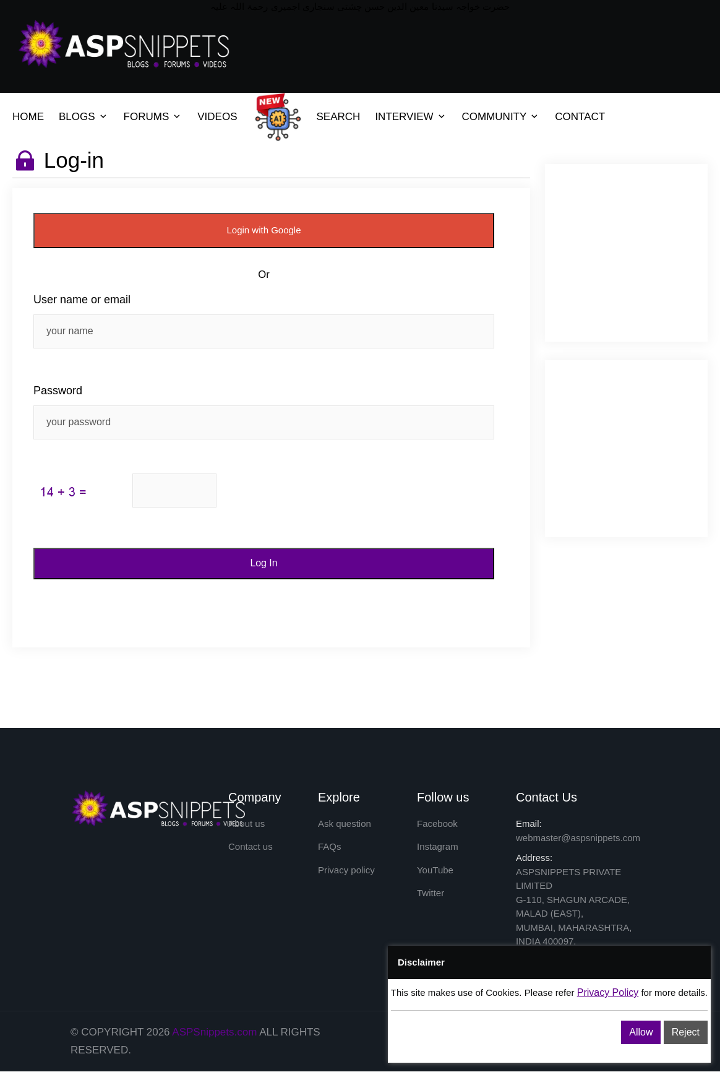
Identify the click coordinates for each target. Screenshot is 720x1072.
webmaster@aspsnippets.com (578, 837)
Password (57, 390)
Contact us (250, 847)
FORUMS (146, 116)
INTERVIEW (404, 116)
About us (246, 824)
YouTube (435, 870)
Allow (641, 1032)
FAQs (329, 847)
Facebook (437, 824)
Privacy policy (346, 870)
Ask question (344, 824)
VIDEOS (217, 116)
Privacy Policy (608, 992)
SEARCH (339, 116)
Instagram (437, 847)
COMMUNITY (494, 116)
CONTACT (580, 116)
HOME (28, 116)
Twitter (430, 893)
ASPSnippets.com (214, 1032)
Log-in (74, 160)
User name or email (82, 299)
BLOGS (77, 116)
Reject (686, 1032)
